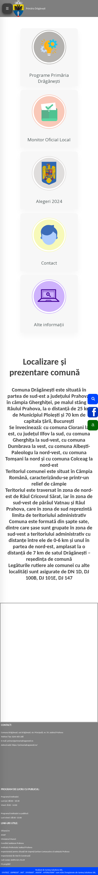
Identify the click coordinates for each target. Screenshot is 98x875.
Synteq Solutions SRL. (87, 872)
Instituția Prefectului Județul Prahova (16, 847)
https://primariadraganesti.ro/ (25, 745)
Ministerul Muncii (8, 839)
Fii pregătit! (6, 864)
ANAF (3, 834)
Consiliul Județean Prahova (12, 843)
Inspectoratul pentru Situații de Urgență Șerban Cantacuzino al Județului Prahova (35, 851)
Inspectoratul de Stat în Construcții (15, 855)
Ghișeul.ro (5, 830)
